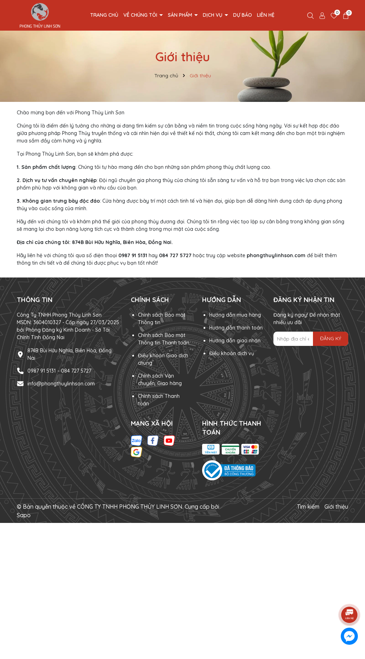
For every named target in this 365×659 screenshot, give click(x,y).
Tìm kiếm (308, 506)
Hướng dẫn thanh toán (236, 328)
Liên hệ (265, 15)
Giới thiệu (336, 506)
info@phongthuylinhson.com (61, 383)
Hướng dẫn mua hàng (235, 315)
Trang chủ (104, 15)
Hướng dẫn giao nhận (235, 340)
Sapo (24, 515)
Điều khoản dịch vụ (231, 353)
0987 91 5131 (41, 371)
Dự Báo (242, 15)
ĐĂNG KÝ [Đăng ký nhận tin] (330, 338)
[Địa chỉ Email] (310, 339)
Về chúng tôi (141, 15)
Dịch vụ (213, 15)
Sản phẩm (181, 15)
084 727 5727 (76, 371)
